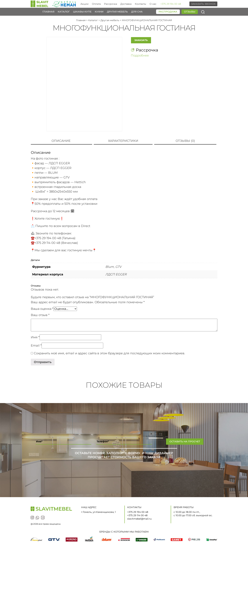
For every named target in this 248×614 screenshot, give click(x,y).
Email (36, 345)
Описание (61, 141)
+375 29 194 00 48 (170, 3)
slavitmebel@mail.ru (139, 518)
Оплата (96, 3)
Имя (35, 337)
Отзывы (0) (185, 141)
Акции (84, 3)
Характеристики (123, 141)
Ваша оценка (42, 309)
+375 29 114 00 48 (137, 515)
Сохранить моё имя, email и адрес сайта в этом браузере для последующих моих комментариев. (109, 353)
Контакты (140, 3)
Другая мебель (117, 11)
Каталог (64, 11)
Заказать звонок (203, 3)
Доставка (125, 3)
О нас (153, 3)
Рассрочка (110, 3)
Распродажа (168, 11)
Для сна (137, 11)
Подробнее (140, 55)
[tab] (61, 141)
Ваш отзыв (40, 315)
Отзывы (189, 11)
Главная (48, 11)
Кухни (99, 11)
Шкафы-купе (82, 11)
